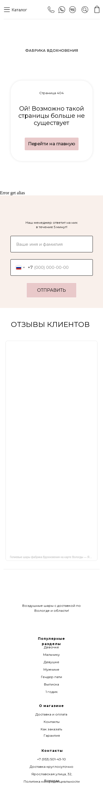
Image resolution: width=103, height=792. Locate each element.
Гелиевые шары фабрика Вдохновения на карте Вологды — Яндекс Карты (54, 557)
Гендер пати (51, 677)
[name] (51, 244)
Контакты (52, 722)
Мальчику (51, 654)
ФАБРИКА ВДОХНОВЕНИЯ (51, 50)
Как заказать (51, 729)
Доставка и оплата (51, 714)
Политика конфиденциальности (52, 781)
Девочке (51, 647)
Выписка (51, 684)
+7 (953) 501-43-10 (51, 759)
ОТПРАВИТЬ (51, 290)
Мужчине (51, 669)
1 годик (52, 692)
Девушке (51, 662)
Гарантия (52, 735)
